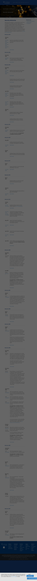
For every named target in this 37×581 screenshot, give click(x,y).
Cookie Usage (13, 576)
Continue (30, 575)
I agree (29, 574)
